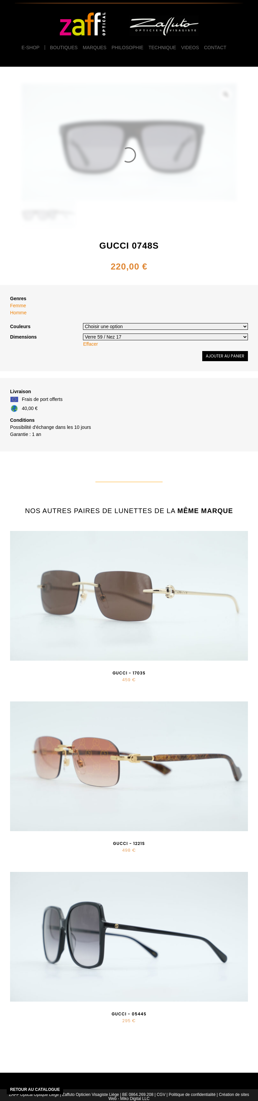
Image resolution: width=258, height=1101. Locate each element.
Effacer (90, 344)
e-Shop (31, 47)
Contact (215, 47)
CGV (161, 1094)
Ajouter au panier (225, 356)
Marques (94, 47)
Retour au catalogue (35, 1089)
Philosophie (127, 47)
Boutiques (64, 47)
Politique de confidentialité (192, 1094)
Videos (190, 47)
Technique (162, 47)
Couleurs (20, 326)
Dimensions (23, 337)
